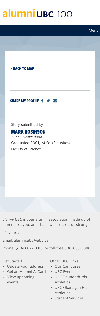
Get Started (12, 261)
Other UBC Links (64, 261)
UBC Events (64, 272)
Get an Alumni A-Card (26, 272)
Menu (94, 30)
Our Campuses (68, 266)
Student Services (69, 298)
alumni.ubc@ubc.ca (31, 240)
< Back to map (22, 68)
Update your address (25, 266)
